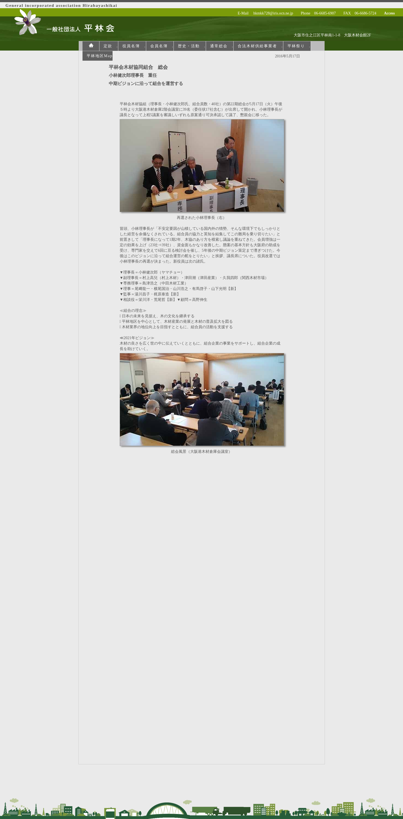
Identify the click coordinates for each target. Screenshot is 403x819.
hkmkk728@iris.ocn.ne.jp (273, 13)
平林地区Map (100, 56)
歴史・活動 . (192, 46)
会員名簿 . (162, 46)
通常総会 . (222, 46)
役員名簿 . (134, 46)
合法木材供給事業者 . (260, 46)
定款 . (111, 46)
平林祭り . (299, 46)
